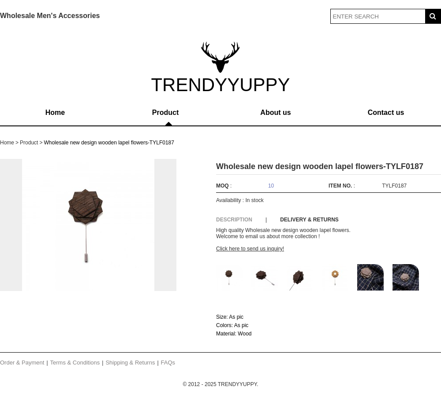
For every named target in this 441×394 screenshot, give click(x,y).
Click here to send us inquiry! (250, 249)
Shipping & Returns (130, 362)
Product (165, 112)
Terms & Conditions (75, 362)
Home (55, 112)
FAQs (168, 362)
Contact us (386, 112)
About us (275, 112)
